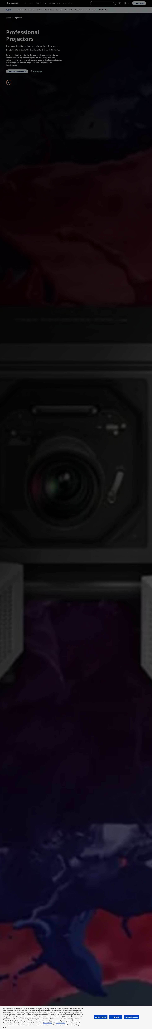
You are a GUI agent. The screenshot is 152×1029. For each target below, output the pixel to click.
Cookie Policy (47, 1023)
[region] (76, 1017)
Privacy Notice (60, 1023)
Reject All (116, 1017)
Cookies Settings (100, 1017)
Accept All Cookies (131, 1017)
